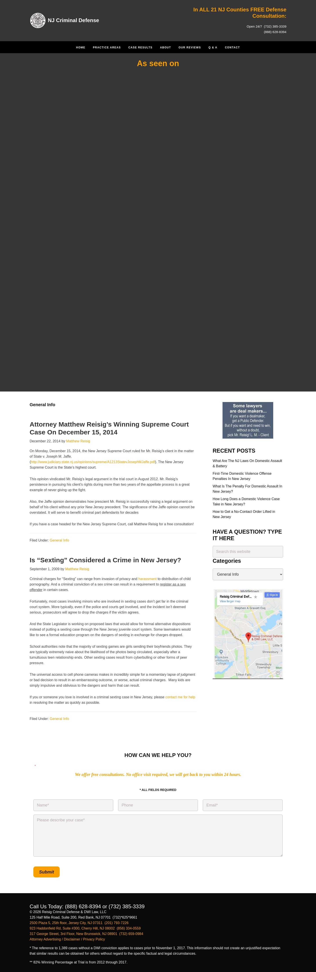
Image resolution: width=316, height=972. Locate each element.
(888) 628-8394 (275, 32)
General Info (59, 540)
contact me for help (180, 697)
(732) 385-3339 (274, 26)
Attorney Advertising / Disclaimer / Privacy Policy (67, 939)
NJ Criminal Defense (73, 20)
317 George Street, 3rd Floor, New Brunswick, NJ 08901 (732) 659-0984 (86, 934)
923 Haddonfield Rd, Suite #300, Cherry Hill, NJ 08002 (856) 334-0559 (85, 928)
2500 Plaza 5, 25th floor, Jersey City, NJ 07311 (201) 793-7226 (79, 923)
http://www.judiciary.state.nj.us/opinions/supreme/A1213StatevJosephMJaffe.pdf (93, 462)
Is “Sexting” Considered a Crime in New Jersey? (105, 560)
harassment (147, 579)
